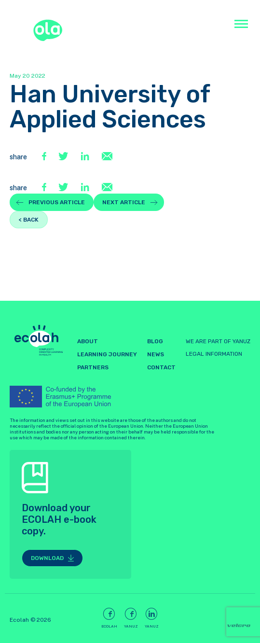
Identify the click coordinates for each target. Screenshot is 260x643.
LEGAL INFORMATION (214, 353)
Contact (161, 367)
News (155, 354)
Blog (155, 341)
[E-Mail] (107, 157)
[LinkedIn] (86, 157)
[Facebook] (45, 157)
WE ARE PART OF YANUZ (218, 341)
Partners (93, 367)
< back (29, 219)
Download (47, 558)
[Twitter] (64, 157)
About (87, 341)
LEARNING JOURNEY (107, 354)
